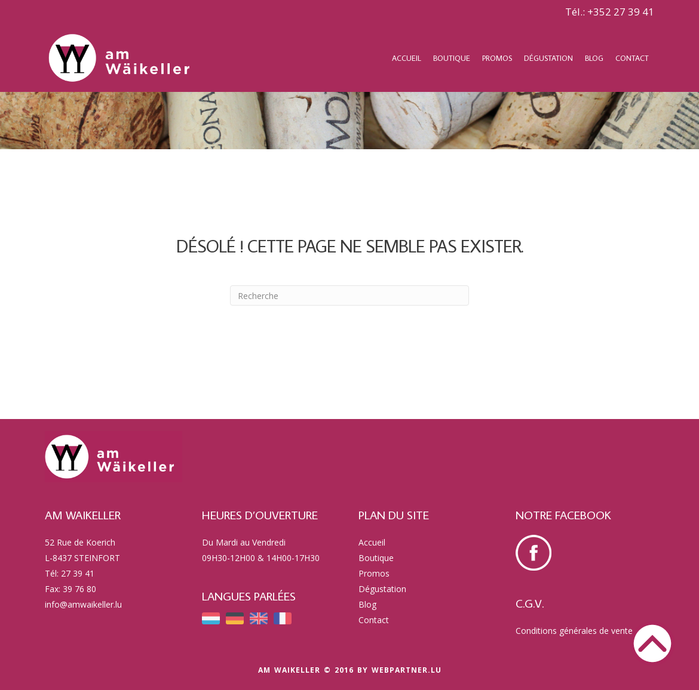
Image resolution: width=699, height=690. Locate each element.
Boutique (451, 58)
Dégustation (548, 58)
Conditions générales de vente (574, 630)
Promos (497, 58)
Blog (594, 58)
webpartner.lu (407, 670)
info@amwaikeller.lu (83, 604)
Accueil (406, 58)
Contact (632, 58)
